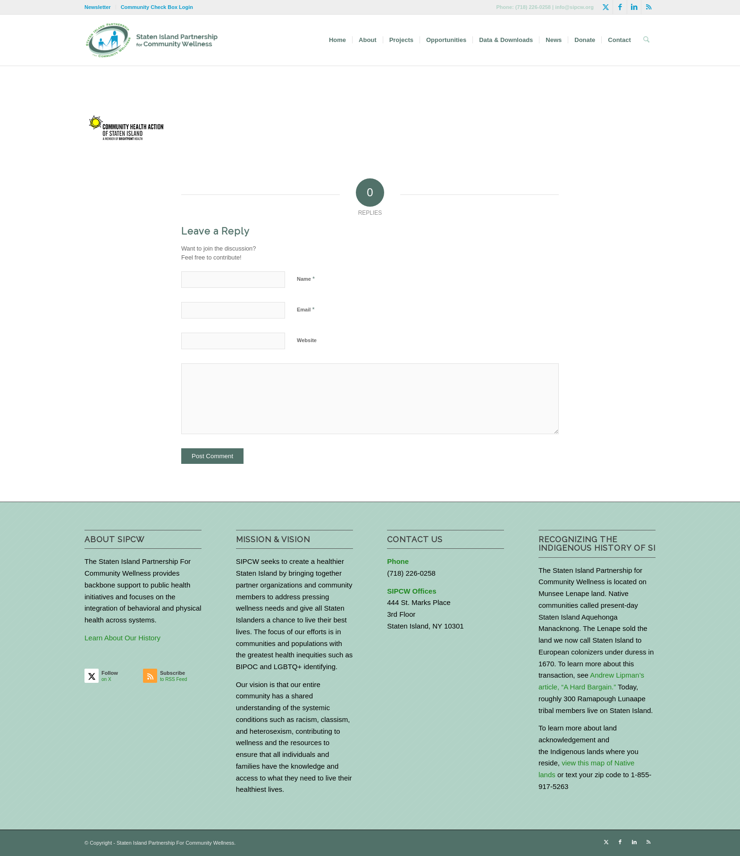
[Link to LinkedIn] (634, 7)
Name (306, 278)
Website (307, 340)
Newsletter (97, 7)
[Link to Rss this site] (648, 7)
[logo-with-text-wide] (151, 40)
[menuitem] (100, 7)
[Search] (646, 40)
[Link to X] (606, 7)
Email (305, 309)
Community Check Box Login (157, 7)
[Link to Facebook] (620, 7)
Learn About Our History (122, 638)
